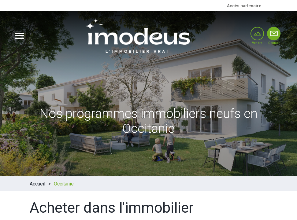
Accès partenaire (244, 5)
